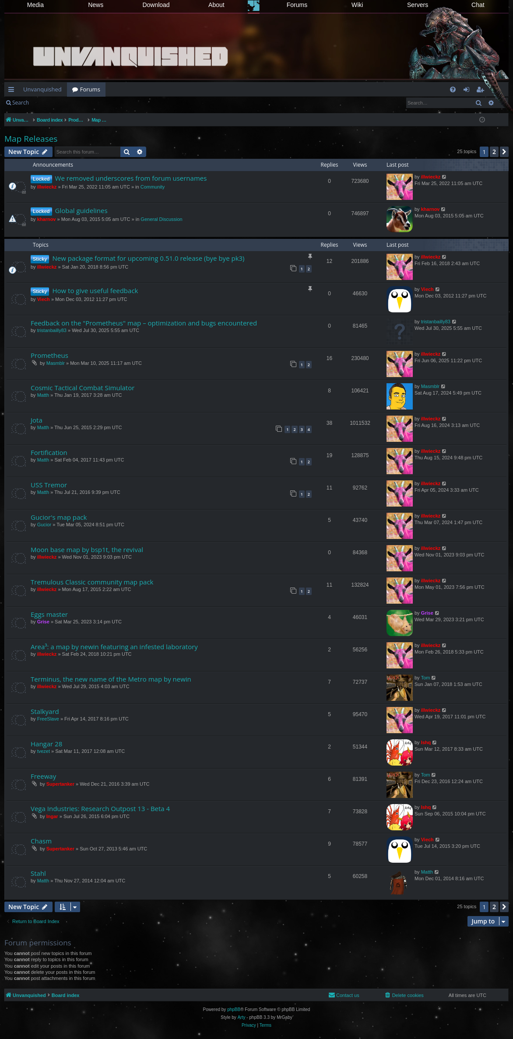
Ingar (52, 816)
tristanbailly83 (52, 330)
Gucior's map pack (59, 517)
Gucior (44, 524)
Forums (297, 4)
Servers (417, 4)
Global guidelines (81, 210)
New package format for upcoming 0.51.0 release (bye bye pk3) (148, 258)
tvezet (43, 751)
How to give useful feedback (95, 290)
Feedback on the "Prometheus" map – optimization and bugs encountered (144, 322)
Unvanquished (42, 89)
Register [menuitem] (482, 91)
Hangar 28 (46, 743)
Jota (36, 420)
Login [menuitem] (468, 91)
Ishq (426, 742)
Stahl (38, 873)
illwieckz (47, 186)
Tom (425, 677)
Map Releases (30, 138)
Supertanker (60, 784)
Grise (43, 621)
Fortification (49, 452)
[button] (504, 152)
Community (153, 186)
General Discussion (161, 219)
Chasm (41, 840)
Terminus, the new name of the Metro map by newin (111, 679)
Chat (478, 4)
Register (77, 102)
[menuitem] (453, 89)
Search (20, 102)
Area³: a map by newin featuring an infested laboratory (114, 646)
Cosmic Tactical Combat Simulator (82, 387)
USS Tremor (49, 484)
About (216, 4)
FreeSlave (48, 718)
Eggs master (49, 614)
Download (155, 4)
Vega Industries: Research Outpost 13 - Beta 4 (100, 808)
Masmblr (55, 363)
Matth (43, 395)
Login (48, 102)
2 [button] (494, 151)
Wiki (357, 4)
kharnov (46, 219)
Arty (242, 1017)
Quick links (13, 91)
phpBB (233, 1009)
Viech (43, 299)
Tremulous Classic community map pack (92, 581)
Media (35, 4)
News (95, 4)
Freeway (43, 776)
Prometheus (49, 355)
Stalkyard (45, 711)
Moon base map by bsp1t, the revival (87, 549)
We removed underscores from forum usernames (131, 178)
